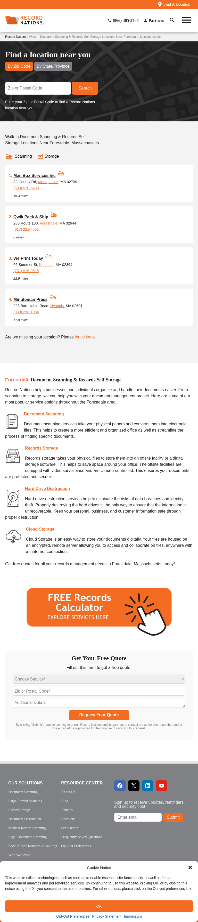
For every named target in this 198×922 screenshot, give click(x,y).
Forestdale (48, 223)
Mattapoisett (48, 182)
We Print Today (28, 258)
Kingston (46, 265)
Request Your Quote (99, 715)
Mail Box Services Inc (34, 175)
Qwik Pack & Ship (30, 217)
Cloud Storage (40, 529)
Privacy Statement (106, 916)
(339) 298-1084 (26, 312)
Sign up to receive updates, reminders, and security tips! (149, 804)
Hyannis (57, 306)
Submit (173, 817)
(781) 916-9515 (26, 271)
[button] (190, 867)
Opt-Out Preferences (72, 916)
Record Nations (16, 37)
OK (99, 906)
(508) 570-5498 (26, 188)
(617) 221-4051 (26, 229)
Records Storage (41, 448)
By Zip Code (19, 66)
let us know (85, 337)
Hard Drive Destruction (47, 488)
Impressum (133, 916)
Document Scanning (44, 414)
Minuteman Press (30, 299)
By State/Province (53, 66)
